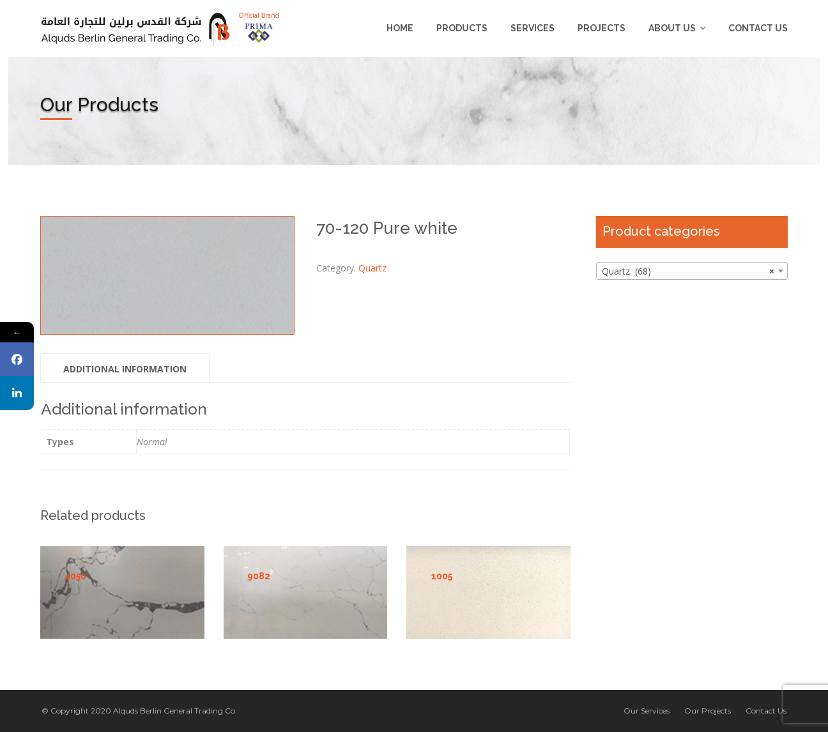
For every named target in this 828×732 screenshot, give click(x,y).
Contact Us (758, 28)
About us (672, 28)
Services (532, 28)
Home (400, 28)
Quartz (372, 268)
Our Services (647, 710)
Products (461, 28)
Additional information (125, 369)
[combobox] (692, 271)
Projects (601, 28)
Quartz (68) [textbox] (688, 271)
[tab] (125, 368)
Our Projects (707, 710)
